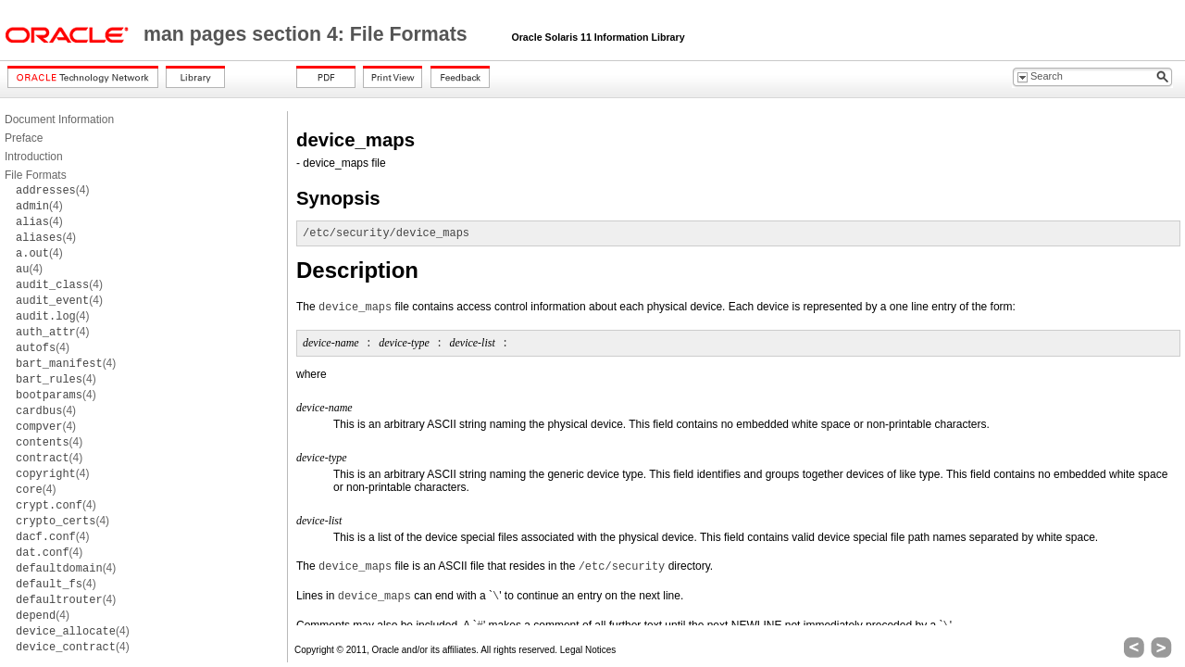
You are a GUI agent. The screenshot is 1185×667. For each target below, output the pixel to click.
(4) (52, 189)
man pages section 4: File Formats (308, 34)
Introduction (34, 156)
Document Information (59, 119)
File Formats (36, 175)
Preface (24, 138)
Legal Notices (588, 650)
